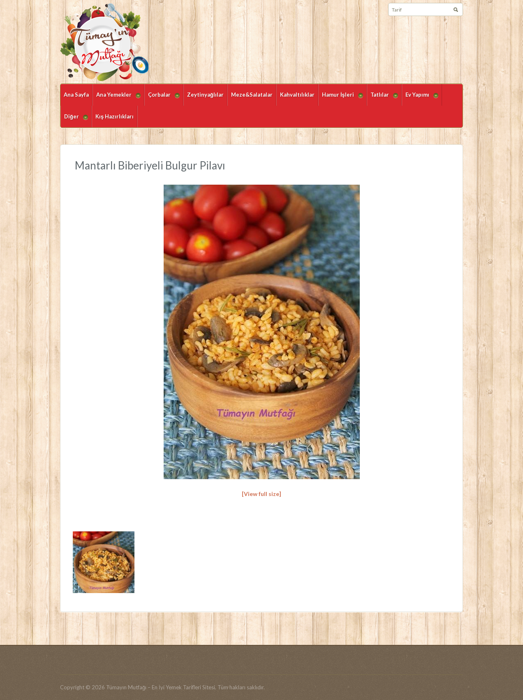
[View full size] (261, 493)
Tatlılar (382, 98)
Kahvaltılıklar (297, 94)
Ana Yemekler (117, 98)
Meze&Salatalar (252, 94)
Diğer (74, 120)
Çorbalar (162, 98)
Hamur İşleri (340, 98)
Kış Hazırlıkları (114, 116)
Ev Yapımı (420, 98)
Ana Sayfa (76, 94)
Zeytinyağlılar (205, 94)
